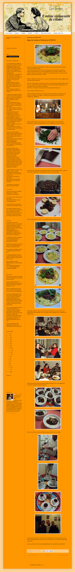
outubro (9, 352)
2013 (9, 345)
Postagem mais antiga (63, 555)
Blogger (43, 564)
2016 (9, 339)
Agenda (17, 33)
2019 (9, 333)
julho (9, 358)
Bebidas (30, 33)
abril (8, 363)
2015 (9, 341)
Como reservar (9, 33)
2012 (9, 347)
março (9, 365)
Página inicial (48, 555)
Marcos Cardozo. (19, 394)
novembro (10, 350)
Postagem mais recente (32, 555)
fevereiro (9, 367)
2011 (9, 371)
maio (9, 361)
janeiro (9, 369)
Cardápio (23, 33)
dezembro (10, 348)
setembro (10, 354)
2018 (9, 335)
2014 (9, 343)
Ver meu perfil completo (11, 412)
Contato (36, 33)
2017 (9, 337)
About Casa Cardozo (46, 33)
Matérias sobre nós (58, 33)
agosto (9, 356)
